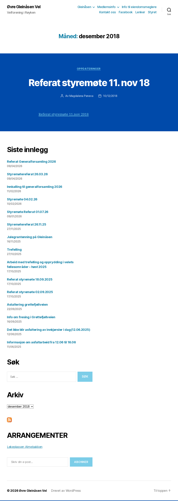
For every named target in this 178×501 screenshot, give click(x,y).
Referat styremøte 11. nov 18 (89, 82)
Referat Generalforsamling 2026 (31, 162)
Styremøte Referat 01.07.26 (27, 212)
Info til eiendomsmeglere (139, 7)
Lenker (140, 12)
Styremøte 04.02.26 (22, 200)
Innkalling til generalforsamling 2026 (34, 187)
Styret (152, 12)
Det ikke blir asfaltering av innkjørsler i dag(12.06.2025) (48, 330)
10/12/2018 (110, 96)
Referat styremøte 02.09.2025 (30, 292)
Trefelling (14, 250)
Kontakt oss (107, 12)
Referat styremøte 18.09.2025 (29, 280)
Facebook (126, 12)
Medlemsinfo (106, 7)
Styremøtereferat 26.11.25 (26, 225)
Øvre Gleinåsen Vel (24, 7)
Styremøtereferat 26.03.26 (27, 174)
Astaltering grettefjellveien (27, 305)
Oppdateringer (89, 69)
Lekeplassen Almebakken (24, 447)
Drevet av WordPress (67, 491)
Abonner (81, 462)
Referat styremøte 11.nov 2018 (65, 115)
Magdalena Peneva (81, 96)
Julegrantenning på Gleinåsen (29, 237)
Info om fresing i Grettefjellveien (31, 317)
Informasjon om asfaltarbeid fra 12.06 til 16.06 (41, 342)
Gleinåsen (84, 7)
